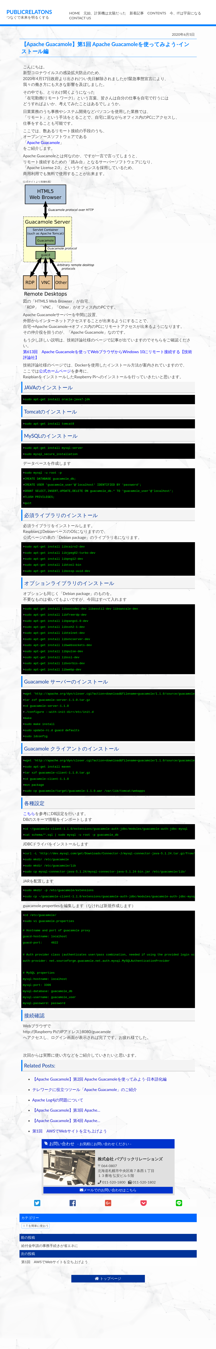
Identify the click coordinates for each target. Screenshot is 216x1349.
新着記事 (137, 13)
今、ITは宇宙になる (185, 13)
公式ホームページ (55, 371)
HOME (74, 13)
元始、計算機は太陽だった (105, 13)
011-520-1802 (142, 1168)
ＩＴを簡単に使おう (36, 1211)
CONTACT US (80, 18)
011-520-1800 (111, 1168)
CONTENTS (156, 13)
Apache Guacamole (43, 142)
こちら (29, 804)
